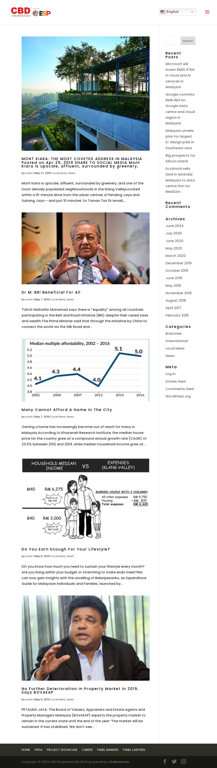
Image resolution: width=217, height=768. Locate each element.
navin (29, 173)
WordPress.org (178, 396)
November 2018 (179, 293)
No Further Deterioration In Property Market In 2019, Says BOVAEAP (80, 690)
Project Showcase (62, 750)
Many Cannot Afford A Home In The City (67, 409)
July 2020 (174, 233)
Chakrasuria (118, 762)
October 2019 (177, 270)
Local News (60, 173)
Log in (170, 373)
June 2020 (174, 240)
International (177, 341)
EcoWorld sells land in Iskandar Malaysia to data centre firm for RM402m (180, 180)
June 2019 (174, 278)
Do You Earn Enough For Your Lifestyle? (66, 549)
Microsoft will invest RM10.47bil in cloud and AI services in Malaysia (180, 75)
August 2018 (176, 300)
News (71, 173)
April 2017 (173, 307)
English (169, 12)
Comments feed (180, 388)
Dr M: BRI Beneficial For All (51, 292)
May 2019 (173, 285)
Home (26, 750)
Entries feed (176, 381)
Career (87, 750)
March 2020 (176, 255)
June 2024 (175, 225)
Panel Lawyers (134, 750)
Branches (174, 333)
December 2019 (179, 263)
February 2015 (177, 315)
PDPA (38, 750)
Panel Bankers (107, 750)
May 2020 (174, 248)
